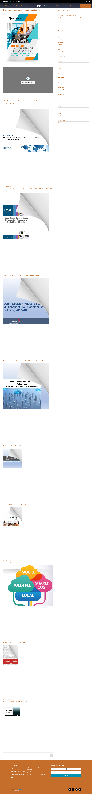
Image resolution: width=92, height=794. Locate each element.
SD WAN (60, 99)
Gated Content (61, 89)
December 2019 (61, 54)
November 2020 (61, 37)
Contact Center (61, 87)
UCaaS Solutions (39, 767)
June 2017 (60, 70)
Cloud (59, 84)
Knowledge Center (30, 769)
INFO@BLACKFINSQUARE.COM (18, 771)
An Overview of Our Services (64, 10)
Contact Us (29, 774)
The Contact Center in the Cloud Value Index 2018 (23, 361)
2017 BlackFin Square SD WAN (15, 701)
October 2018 (61, 58)
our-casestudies (61, 92)
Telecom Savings (61, 103)
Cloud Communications (12, 562)
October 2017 (61, 61)
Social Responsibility (30, 771)
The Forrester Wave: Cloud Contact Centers (20, 446)
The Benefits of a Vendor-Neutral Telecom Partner (68, 15)
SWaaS (37, 776)
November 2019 (61, 56)
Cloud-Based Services (40, 771)
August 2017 (60, 66)
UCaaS (59, 106)
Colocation (38, 772)
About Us (28, 772)
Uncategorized (61, 108)
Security (60, 101)
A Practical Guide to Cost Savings (65, 12)
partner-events (61, 94)
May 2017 (60, 73)
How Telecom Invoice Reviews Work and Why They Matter (70, 17)
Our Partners (29, 767)
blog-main (60, 82)
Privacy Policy (29, 776)
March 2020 (60, 49)
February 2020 (61, 51)
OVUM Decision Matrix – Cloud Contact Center (21, 276)
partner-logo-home (62, 96)
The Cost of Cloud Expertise (14, 642)
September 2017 (61, 63)
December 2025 (61, 32)
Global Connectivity (39, 769)
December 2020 (61, 35)
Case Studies (29, 766)
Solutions (38, 766)
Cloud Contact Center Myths (14, 504)
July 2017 (60, 68)
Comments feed (61, 120)
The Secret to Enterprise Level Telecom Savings (21, 10)
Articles (59, 80)
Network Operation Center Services (42, 774)
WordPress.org (61, 122)
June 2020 (60, 47)
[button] (8, 6)
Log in (59, 115)
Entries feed (60, 117)
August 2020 (60, 42)
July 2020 (60, 44)
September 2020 (61, 39)
